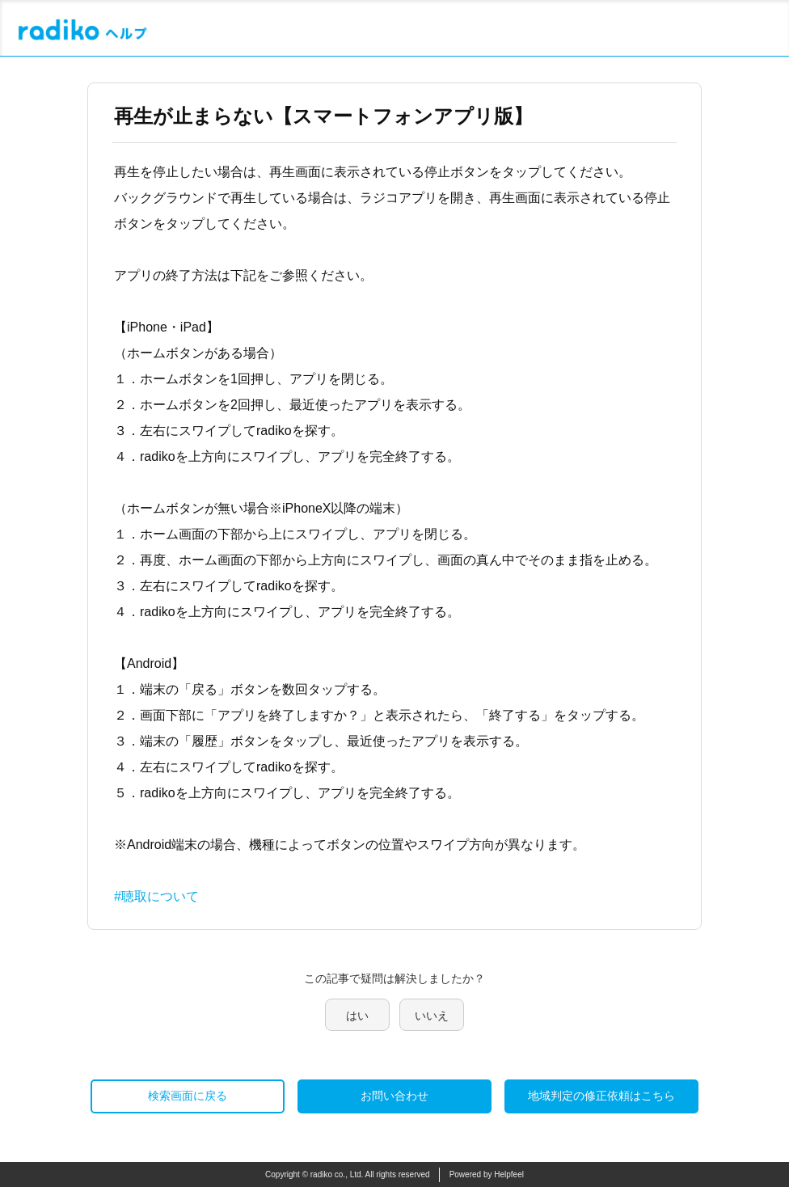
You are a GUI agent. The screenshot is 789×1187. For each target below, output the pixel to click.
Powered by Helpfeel (486, 1174)
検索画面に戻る (187, 1095)
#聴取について (156, 896)
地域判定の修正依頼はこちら (601, 1095)
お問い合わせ (394, 1095)
